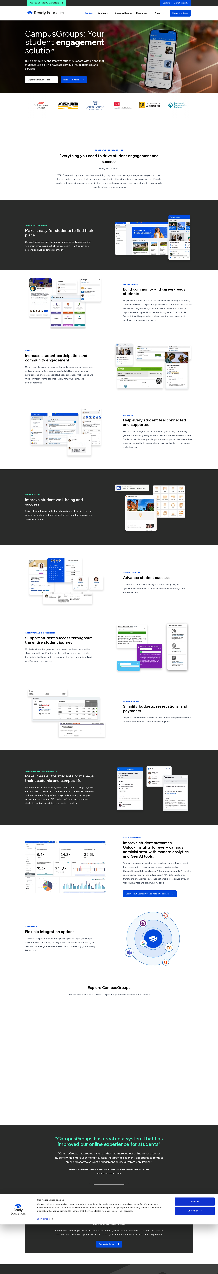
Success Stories (123, 13)
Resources (143, 13)
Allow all (194, 1251)
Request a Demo (180, 13)
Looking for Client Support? (175, 3)
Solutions (104, 13)
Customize (195, 1260)
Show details (43, 1268)
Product (89, 13)
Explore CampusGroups (41, 79)
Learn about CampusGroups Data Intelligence (150, 894)
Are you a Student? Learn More (46, 3)
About (160, 13)
